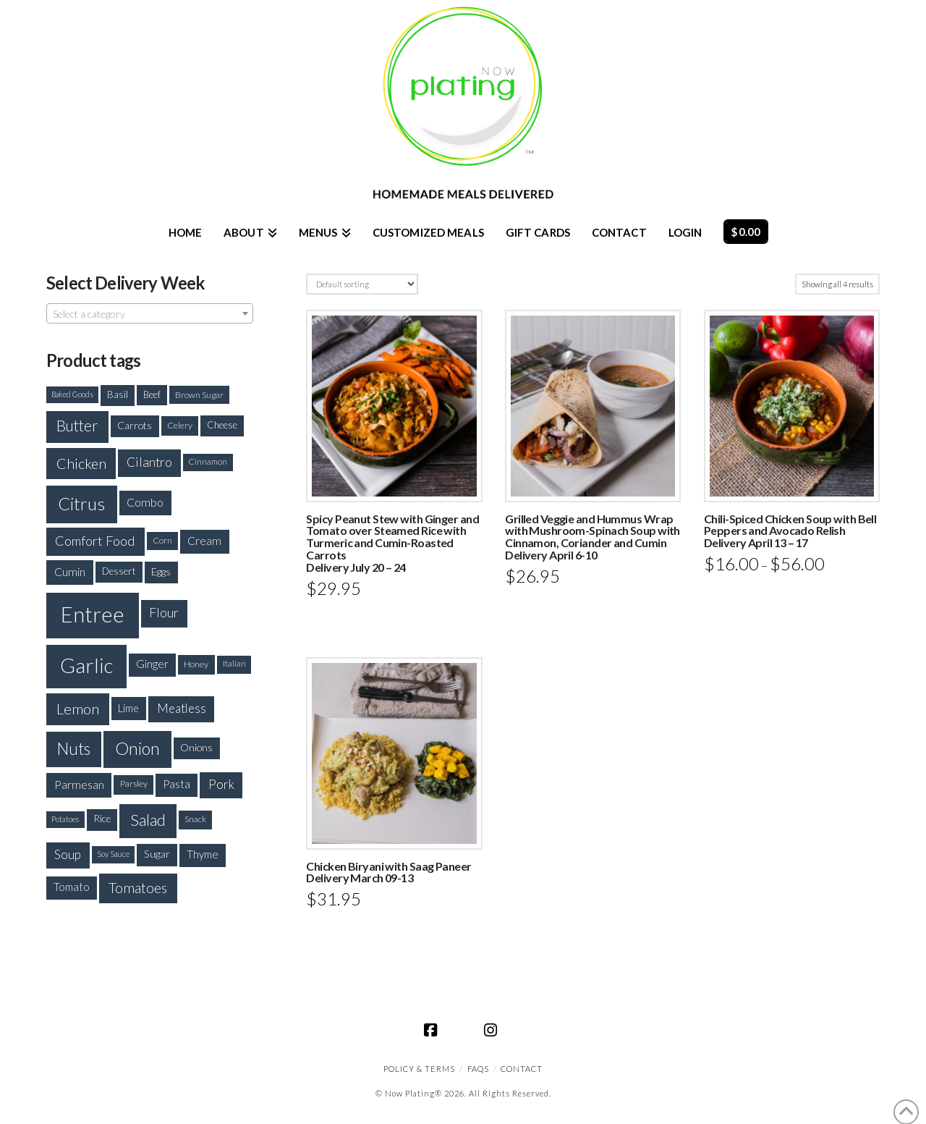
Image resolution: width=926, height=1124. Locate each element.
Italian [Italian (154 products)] (234, 663)
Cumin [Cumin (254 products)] (69, 571)
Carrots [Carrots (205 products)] (134, 425)
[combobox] (149, 313)
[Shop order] (361, 284)
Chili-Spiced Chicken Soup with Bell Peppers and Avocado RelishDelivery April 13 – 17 (790, 531)
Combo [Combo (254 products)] (145, 502)
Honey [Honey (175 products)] (196, 664)
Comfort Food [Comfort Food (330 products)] (95, 541)
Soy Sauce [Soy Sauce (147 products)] (113, 853)
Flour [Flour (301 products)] (164, 612)
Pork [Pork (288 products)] (221, 784)
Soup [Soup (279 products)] (67, 854)
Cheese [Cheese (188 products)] (222, 425)
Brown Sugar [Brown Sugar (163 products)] (199, 394)
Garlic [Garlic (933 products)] (86, 665)
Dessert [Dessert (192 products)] (119, 571)
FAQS (478, 1068)
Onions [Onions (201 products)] (196, 747)
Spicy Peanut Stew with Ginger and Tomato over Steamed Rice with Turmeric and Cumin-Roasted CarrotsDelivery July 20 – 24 (392, 543)
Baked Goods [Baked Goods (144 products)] (72, 394)
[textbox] (149, 314)
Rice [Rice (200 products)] (102, 818)
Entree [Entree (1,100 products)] (92, 614)
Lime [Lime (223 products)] (128, 708)
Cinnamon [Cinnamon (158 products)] (207, 461)
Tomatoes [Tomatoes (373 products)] (138, 887)
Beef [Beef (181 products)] (152, 394)
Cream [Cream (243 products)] (204, 540)
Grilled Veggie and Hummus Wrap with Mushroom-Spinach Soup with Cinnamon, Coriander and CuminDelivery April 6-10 (592, 537)
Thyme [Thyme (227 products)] (202, 854)
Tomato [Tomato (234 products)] (72, 886)
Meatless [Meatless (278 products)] (181, 708)
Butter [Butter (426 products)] (77, 425)
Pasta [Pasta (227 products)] (176, 783)
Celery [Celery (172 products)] (179, 425)
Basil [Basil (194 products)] (117, 394)
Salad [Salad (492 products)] (148, 819)
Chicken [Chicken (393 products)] (81, 463)
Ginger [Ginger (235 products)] (152, 663)
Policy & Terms (419, 1068)
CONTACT (522, 1068)
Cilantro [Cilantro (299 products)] (149, 462)
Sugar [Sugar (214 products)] (157, 854)
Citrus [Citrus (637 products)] (81, 503)
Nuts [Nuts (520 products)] (73, 749)
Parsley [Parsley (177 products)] (134, 783)
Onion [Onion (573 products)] (137, 748)
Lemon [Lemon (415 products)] (77, 708)
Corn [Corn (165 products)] (162, 540)
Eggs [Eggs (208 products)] (161, 571)
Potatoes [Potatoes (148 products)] (65, 819)
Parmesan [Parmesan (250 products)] (79, 784)
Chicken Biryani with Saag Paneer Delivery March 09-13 (388, 872)
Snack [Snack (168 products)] (195, 819)
